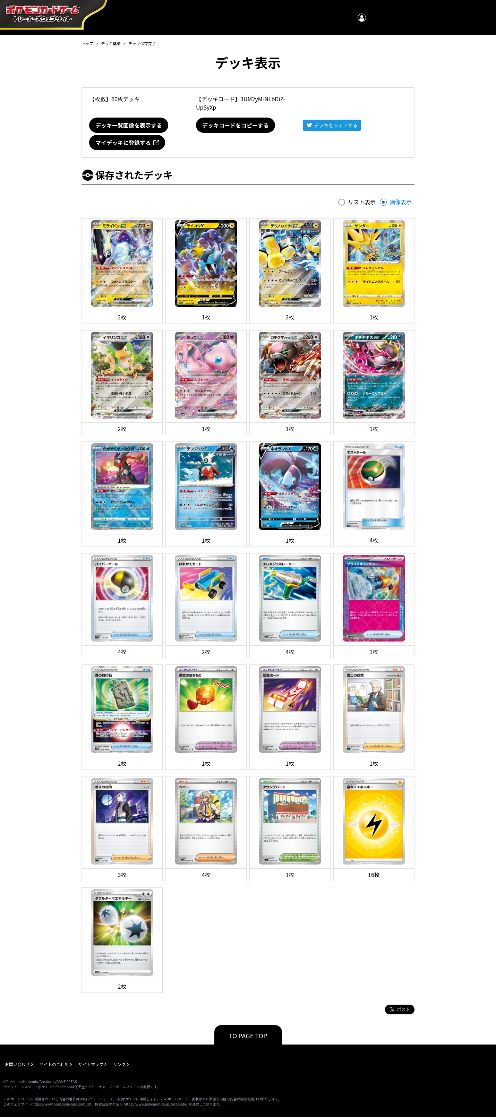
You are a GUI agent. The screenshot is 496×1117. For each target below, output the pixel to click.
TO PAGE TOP (248, 1035)
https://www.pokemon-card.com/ (59, 1104)
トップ (87, 43)
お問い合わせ (17, 1064)
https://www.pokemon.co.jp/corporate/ (156, 1104)
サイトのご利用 (54, 1064)
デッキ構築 (110, 43)
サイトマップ (90, 1064)
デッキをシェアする (336, 125)
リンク (119, 1064)
